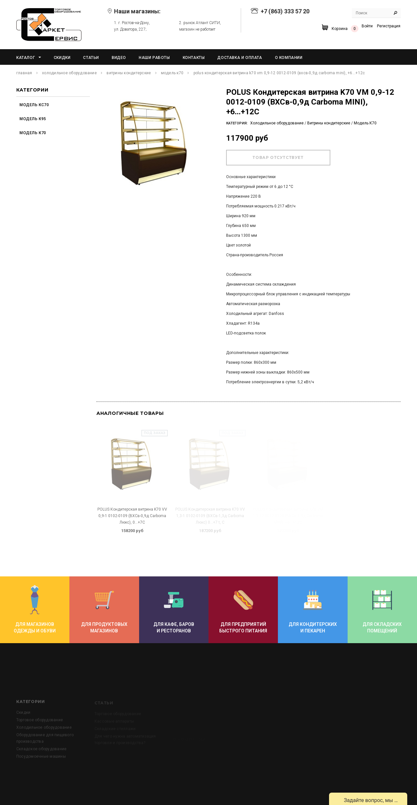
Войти (367, 26)
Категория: (237, 123)
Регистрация (388, 26)
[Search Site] (376, 13)
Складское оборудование (41, 766)
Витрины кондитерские (129, 73)
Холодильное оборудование (69, 73)
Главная (24, 73)
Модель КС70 (34, 105)
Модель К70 (172, 73)
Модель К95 (33, 119)
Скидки (23, 730)
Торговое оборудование (39, 737)
